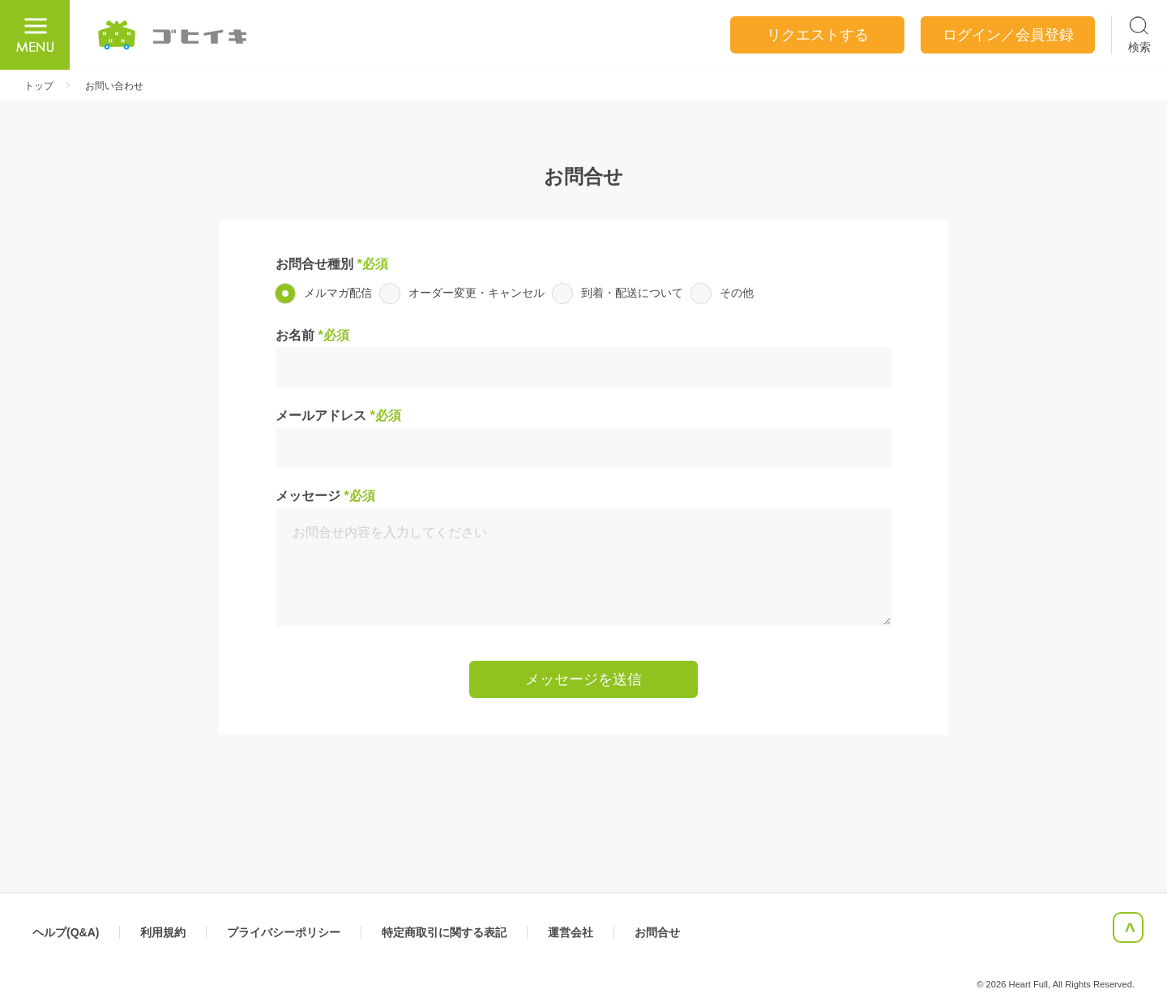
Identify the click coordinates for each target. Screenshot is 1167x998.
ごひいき (173, 34)
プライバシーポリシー (283, 932)
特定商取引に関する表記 (444, 932)
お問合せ (657, 932)
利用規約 (163, 932)
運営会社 (570, 932)
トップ (38, 86)
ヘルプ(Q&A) (65, 932)
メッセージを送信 (583, 679)
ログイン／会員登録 (1008, 35)
